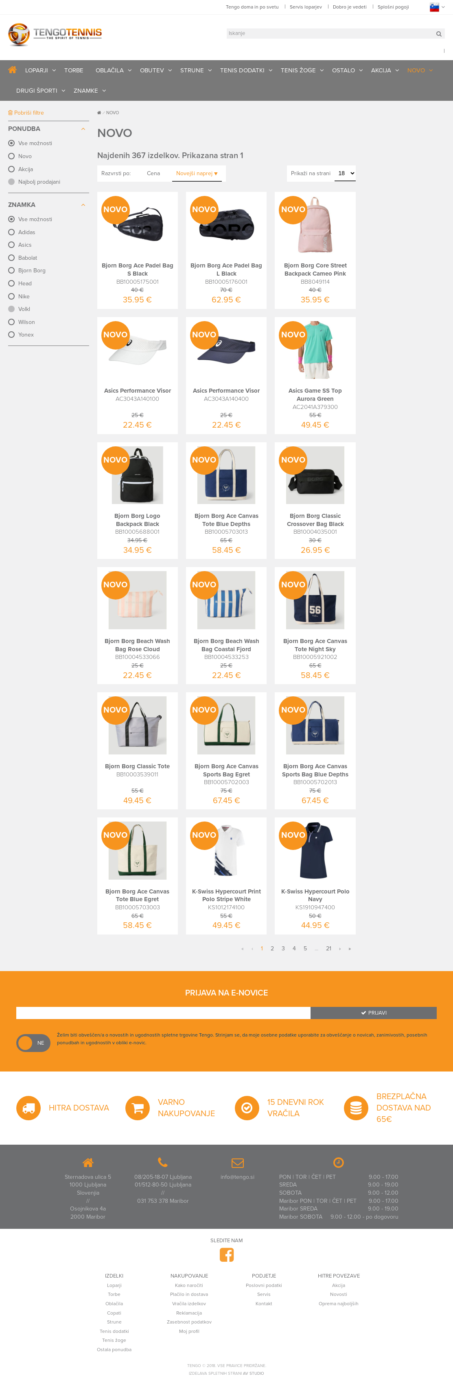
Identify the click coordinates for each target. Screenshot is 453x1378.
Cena (153, 173)
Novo (25, 156)
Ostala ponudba (114, 1349)
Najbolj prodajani (39, 181)
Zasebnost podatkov (189, 1322)
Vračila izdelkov (189, 1303)
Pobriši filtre (26, 112)
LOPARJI (36, 70)
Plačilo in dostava (189, 1294)
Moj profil (189, 1331)
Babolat (27, 257)
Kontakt (264, 1303)
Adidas (26, 232)
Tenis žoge (114, 1340)
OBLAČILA (110, 70)
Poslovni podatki (264, 1285)
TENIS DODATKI (242, 70)
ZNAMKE (86, 90)
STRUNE (192, 70)
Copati (114, 1313)
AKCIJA (381, 70)
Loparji (114, 1285)
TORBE (73, 70)
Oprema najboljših (339, 1303)
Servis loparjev (306, 7)
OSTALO (343, 70)
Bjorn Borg (32, 270)
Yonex (26, 334)
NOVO (416, 70)
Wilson (26, 322)
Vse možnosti (35, 143)
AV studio (253, 1373)
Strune (114, 1322)
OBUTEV (152, 70)
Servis (264, 1294)
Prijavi (374, 1013)
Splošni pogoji (393, 7)
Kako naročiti (189, 1285)
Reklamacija (189, 1313)
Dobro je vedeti (350, 7)
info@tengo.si (237, 1177)
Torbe (114, 1294)
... (316, 948)
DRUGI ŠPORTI (36, 90)
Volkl (24, 309)
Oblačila (114, 1303)
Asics (25, 244)
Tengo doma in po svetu (252, 7)
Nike (24, 296)
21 (328, 948)
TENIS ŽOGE (298, 70)
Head (25, 283)
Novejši (197, 173)
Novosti (338, 1294)
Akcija (25, 169)
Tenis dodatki (114, 1331)
